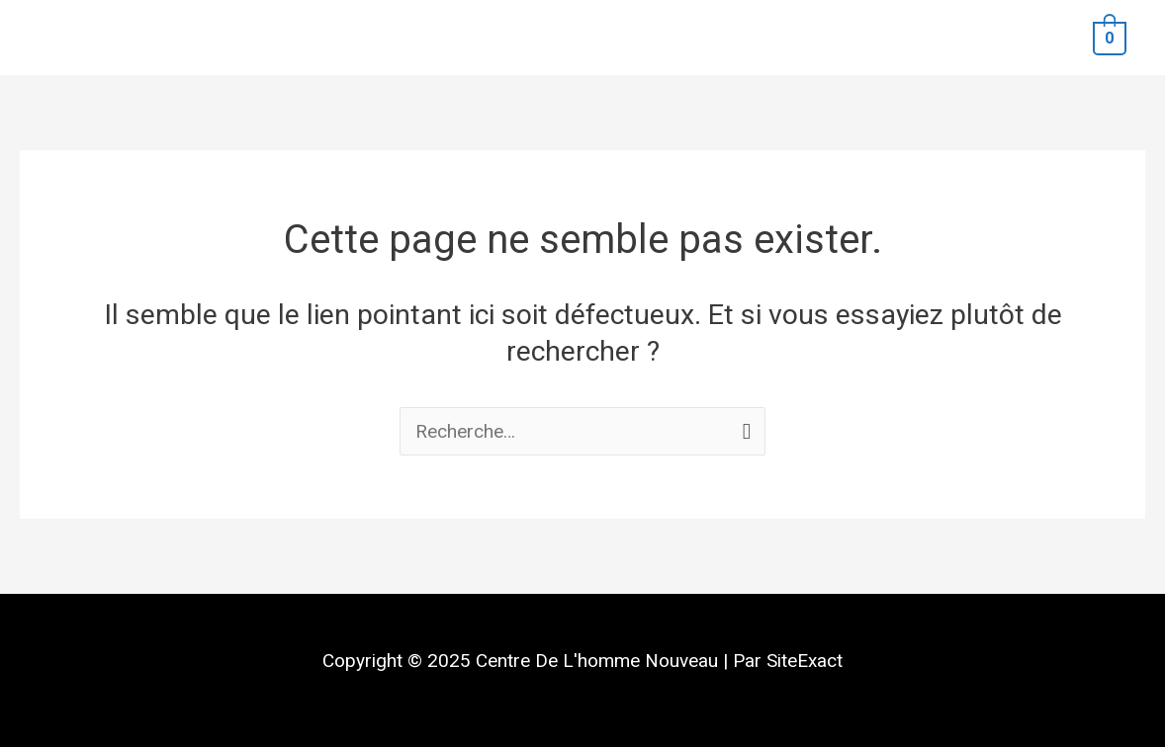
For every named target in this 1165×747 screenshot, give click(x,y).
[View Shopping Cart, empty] (1109, 37)
